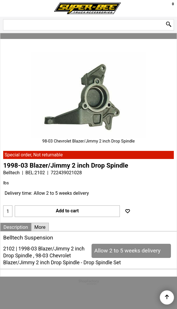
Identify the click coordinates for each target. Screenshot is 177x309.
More (40, 227)
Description (15, 227)
